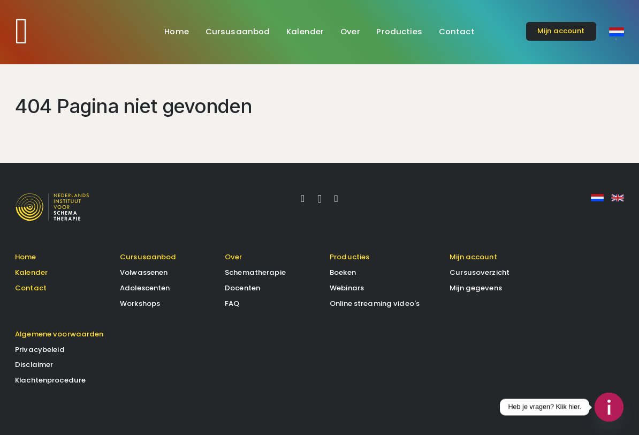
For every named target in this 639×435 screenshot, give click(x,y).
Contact (457, 31)
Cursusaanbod (238, 31)
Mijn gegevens (476, 288)
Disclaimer (34, 364)
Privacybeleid (40, 349)
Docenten (242, 288)
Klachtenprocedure (50, 380)
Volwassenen (144, 272)
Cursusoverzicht (479, 272)
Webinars (347, 288)
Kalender (305, 31)
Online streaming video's (375, 303)
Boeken (343, 272)
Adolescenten (145, 288)
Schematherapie (255, 272)
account (561, 31)
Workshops (140, 303)
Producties (399, 31)
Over (350, 31)
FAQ (232, 303)
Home (176, 31)
